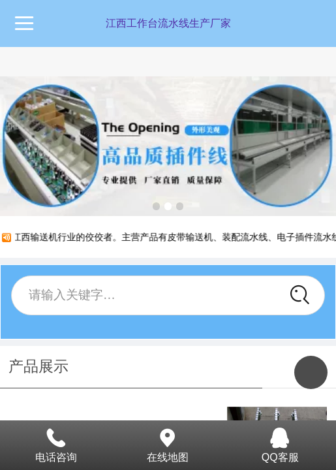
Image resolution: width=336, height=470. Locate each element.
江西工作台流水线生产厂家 (168, 23)
